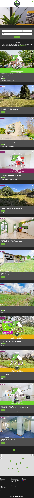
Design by (23, 496)
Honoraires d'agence (26, 495)
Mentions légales (19, 495)
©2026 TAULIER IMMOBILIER (9, 495)
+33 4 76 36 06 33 (14, 485)
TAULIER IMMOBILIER (15, 480)
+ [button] (1, 455)
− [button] (1, 456)
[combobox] (7, 31)
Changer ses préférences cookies (15, 496)
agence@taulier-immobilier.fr (16, 486)
